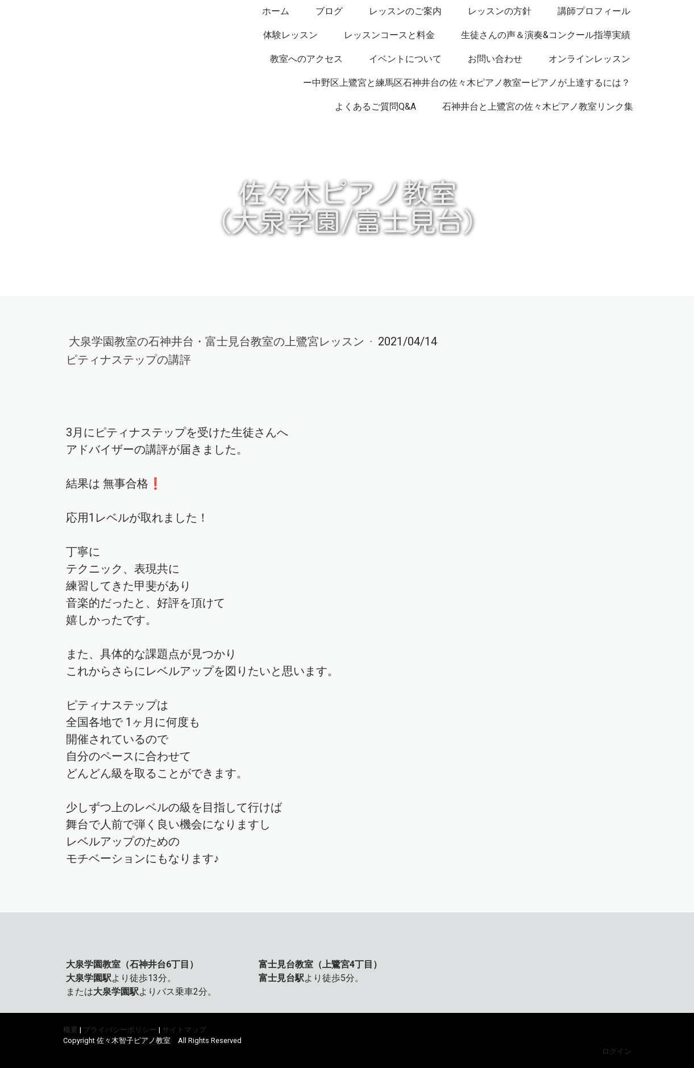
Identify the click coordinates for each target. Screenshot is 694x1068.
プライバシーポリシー (120, 1029)
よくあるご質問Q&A (375, 106)
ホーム (275, 11)
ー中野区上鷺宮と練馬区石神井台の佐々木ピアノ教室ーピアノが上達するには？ (466, 82)
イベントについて (405, 58)
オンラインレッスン (589, 58)
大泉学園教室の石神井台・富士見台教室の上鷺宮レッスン (218, 341)
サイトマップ (184, 1029)
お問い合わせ (495, 58)
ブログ (329, 11)
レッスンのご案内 (405, 11)
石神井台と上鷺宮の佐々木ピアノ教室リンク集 (537, 106)
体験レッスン (290, 35)
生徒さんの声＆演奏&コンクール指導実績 (545, 35)
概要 (70, 1029)
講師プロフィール (594, 11)
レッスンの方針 (499, 11)
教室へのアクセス (306, 58)
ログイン (616, 1051)
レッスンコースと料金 (389, 35)
